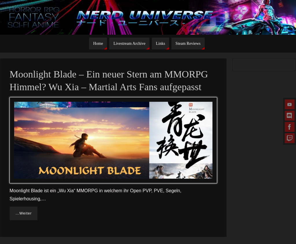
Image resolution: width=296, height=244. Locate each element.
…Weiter (23, 213)
